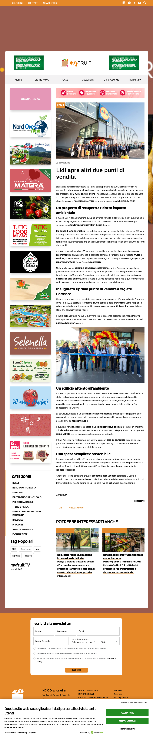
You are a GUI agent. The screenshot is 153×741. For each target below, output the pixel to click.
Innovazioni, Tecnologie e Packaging (26, 513)
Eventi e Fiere (19, 534)
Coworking (88, 79)
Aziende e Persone (22, 529)
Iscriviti (76, 670)
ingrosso (16, 555)
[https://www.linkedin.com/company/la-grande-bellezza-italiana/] (30, 264)
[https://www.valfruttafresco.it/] (30, 291)
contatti (33, 2)
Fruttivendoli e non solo (26, 497)
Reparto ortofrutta (24, 487)
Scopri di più (16, 569)
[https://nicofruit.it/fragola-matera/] (30, 182)
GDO (14, 549)
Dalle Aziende (111, 79)
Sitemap (118, 694)
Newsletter (50, 2)
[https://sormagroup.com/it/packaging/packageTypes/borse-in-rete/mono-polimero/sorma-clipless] (30, 372)
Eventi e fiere (64, 530)
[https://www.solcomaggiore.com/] (30, 427)
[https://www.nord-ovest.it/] (30, 128)
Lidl (60, 507)
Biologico (17, 519)
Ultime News (41, 79)
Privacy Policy (121, 697)
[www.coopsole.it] (30, 454)
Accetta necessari (127, 721)
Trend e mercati (21, 506)
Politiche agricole (22, 502)
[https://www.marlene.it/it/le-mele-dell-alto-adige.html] (30, 400)
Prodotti (17, 524)
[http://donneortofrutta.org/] (30, 101)
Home (18, 79)
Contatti (118, 690)
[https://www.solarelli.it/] (30, 318)
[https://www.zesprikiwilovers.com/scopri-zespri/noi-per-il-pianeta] (28, 62)
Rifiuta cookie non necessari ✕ (134, 702)
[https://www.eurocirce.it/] (30, 155)
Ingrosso (17, 492)
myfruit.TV (135, 79)
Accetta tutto (127, 713)
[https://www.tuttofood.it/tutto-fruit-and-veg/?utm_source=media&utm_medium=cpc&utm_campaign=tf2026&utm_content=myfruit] (30, 237)
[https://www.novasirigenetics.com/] (30, 210)
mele (37, 549)
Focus (64, 79)
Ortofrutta (25, 549)
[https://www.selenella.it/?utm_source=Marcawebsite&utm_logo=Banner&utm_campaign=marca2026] (30, 345)
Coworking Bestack (114, 530)
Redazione (17, 2)
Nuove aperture (76, 507)
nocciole (28, 555)
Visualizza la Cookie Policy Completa (20, 732)
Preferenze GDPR (127, 729)
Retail (15, 482)
